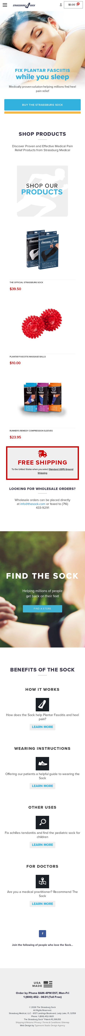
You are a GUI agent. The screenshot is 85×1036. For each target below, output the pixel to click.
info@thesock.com (32, 504)
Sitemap (65, 1022)
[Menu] (5, 5)
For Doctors (42, 866)
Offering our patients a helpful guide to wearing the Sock (42, 776)
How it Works (42, 689)
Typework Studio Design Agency (50, 1025)
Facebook (42, 933)
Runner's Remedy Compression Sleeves (31, 430)
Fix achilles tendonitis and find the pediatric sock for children (42, 835)
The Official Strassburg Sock (26, 282)
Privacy (37, 1022)
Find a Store (42, 608)
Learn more (42, 727)
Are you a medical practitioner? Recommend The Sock (42, 894)
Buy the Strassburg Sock (42, 104)
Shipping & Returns (24, 1022)
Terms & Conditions (51, 1022)
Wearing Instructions (42, 748)
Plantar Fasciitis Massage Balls (28, 356)
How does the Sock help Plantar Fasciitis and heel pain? (42, 717)
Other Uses (42, 807)
